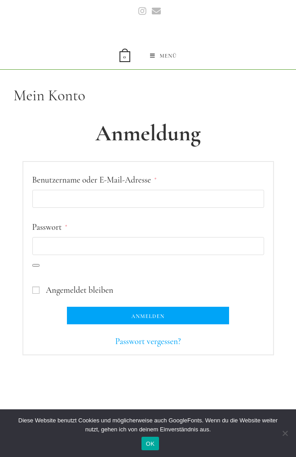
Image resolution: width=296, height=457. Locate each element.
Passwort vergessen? (148, 341)
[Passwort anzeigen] (36, 265)
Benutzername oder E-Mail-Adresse (94, 178)
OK (150, 443)
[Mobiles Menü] (163, 55)
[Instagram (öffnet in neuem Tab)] (142, 11)
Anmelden (148, 316)
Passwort (49, 226)
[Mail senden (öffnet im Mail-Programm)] (155, 11)
